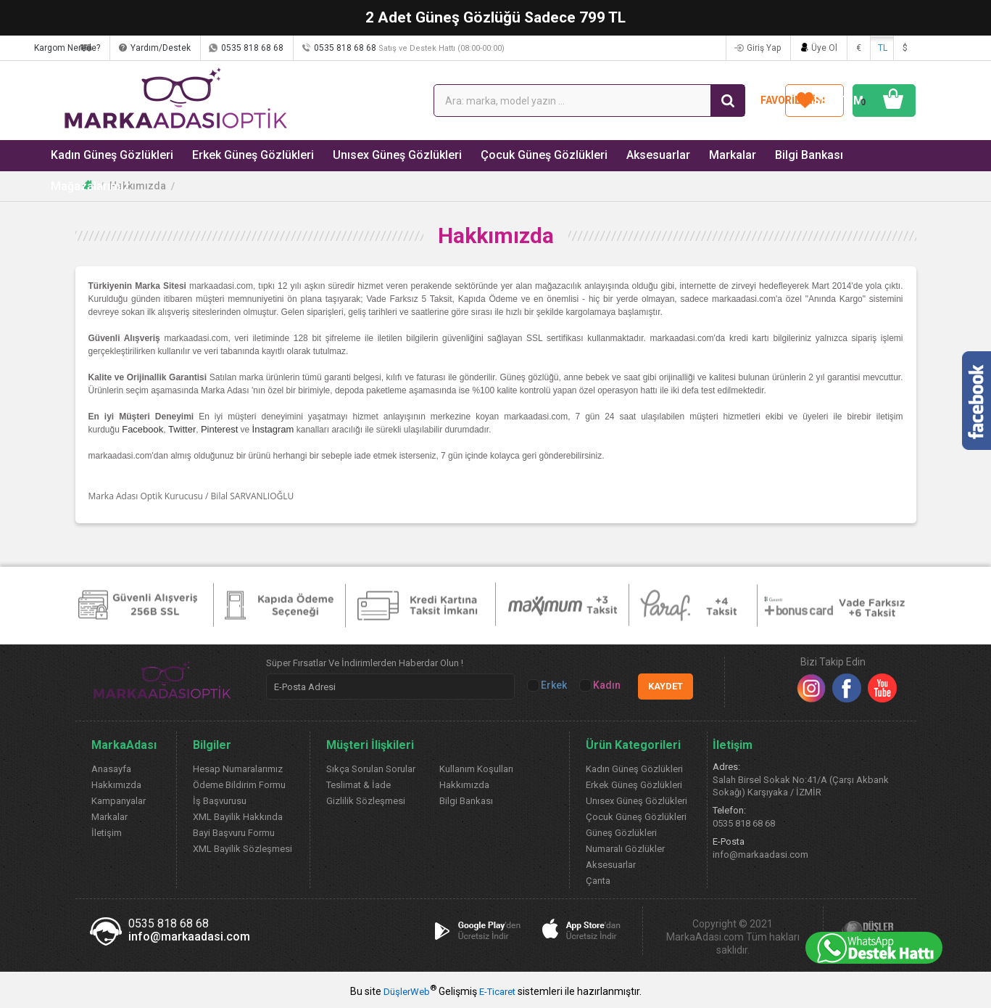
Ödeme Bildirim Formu (239, 784)
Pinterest (219, 429)
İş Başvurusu (219, 800)
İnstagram (273, 429)
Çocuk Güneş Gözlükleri (522, 155)
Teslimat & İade (358, 784)
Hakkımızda (137, 186)
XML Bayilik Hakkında (238, 816)
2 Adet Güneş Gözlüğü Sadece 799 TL (495, 17)
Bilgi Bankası (774, 155)
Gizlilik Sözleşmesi (365, 800)
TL (882, 48)
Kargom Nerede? (129, 48)
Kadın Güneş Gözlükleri (109, 155)
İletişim (106, 832)
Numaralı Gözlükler (625, 848)
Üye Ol (824, 48)
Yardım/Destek (222, 48)
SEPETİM (862, 100)
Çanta (598, 880)
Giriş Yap (764, 48)
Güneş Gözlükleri (621, 832)
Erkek (548, 685)
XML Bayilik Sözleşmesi (242, 848)
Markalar (701, 155)
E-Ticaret (497, 991)
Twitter (182, 429)
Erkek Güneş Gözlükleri (244, 155)
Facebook (142, 429)
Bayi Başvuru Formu (234, 832)
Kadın (601, 685)
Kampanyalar (118, 800)
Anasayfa (111, 768)
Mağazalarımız (863, 155)
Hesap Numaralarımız (238, 768)
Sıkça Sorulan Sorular (370, 768)
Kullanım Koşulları (476, 768)
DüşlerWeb (406, 991)
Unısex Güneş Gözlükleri (382, 155)
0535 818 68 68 (314, 48)
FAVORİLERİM (742, 100)
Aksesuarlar (630, 155)
